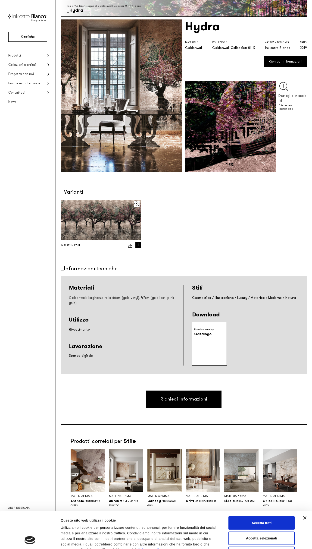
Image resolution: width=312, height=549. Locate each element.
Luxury (242, 298)
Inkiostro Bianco (277, 48)
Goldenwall (194, 48)
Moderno (275, 298)
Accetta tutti (262, 488)
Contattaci (16, 92)
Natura (290, 298)
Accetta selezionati (261, 503)
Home (69, 5)
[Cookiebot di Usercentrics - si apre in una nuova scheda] (30, 539)
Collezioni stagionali (86, 5)
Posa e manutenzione (24, 83)
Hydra (137, 5)
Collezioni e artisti (22, 65)
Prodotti (14, 55)
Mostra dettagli (243, 540)
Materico (258, 298)
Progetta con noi (21, 74)
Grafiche (28, 37)
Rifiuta (261, 519)
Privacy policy (150, 515)
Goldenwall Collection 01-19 (115, 5)
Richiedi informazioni (285, 61)
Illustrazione (224, 298)
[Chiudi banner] (304, 483)
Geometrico (201, 298)
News (12, 102)
